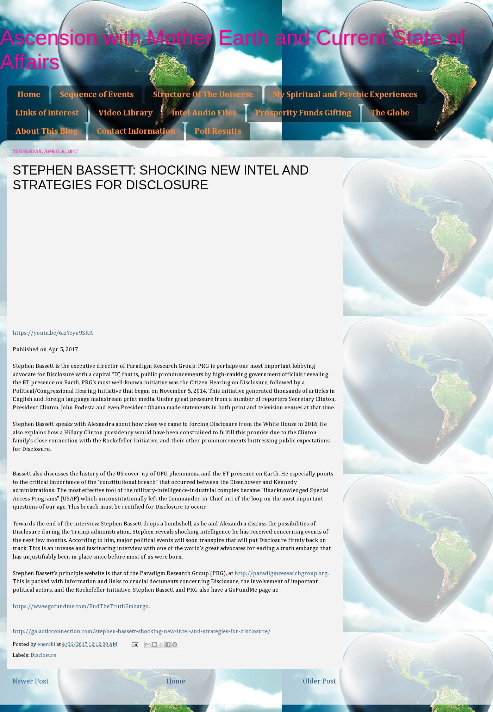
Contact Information (136, 131)
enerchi (46, 644)
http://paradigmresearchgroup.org (281, 573)
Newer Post (30, 681)
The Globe (390, 113)
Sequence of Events (97, 94)
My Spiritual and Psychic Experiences (345, 94)
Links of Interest (47, 113)
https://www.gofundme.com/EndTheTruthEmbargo (81, 607)
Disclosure (43, 655)
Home (29, 94)
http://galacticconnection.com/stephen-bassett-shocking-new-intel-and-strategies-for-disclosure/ (141, 632)
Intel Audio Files (204, 113)
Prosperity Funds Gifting (303, 113)
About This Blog (46, 131)
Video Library (125, 113)
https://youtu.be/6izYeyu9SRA (53, 333)
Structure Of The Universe (203, 94)
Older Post (319, 681)
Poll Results (218, 131)
